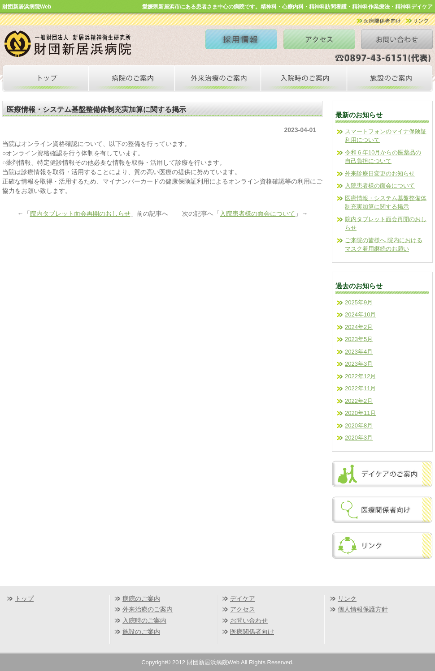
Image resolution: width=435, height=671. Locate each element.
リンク (347, 598)
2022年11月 (360, 388)
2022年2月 (359, 400)
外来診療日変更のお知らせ (380, 173)
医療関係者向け (252, 631)
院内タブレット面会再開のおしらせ (80, 213)
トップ (24, 598)
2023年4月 (359, 351)
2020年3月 (359, 437)
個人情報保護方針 (363, 609)
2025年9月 (359, 302)
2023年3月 (359, 363)
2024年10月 (360, 314)
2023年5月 (359, 339)
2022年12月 (360, 376)
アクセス (242, 609)
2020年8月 (359, 425)
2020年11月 (360, 413)
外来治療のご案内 (147, 609)
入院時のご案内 (144, 620)
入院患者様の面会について (257, 213)
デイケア (242, 598)
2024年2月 (359, 327)
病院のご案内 (141, 598)
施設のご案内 (141, 631)
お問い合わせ (249, 620)
